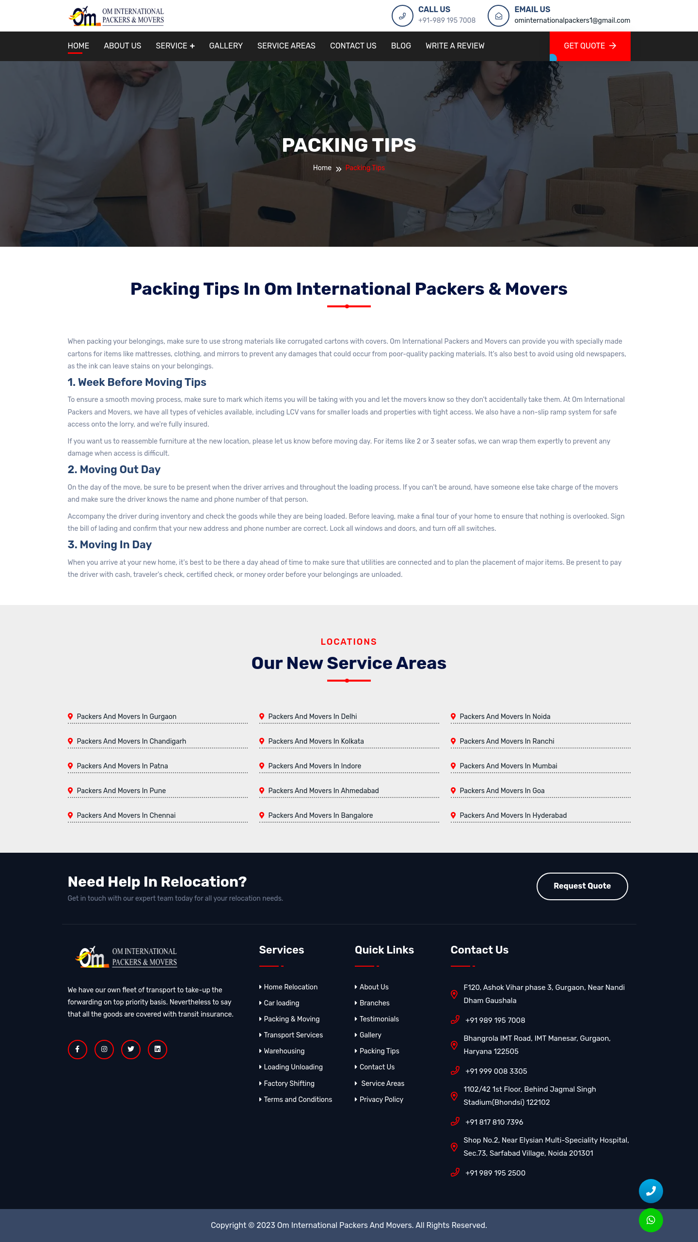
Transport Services (291, 1035)
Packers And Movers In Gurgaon (127, 717)
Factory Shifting (287, 1084)
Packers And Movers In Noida (505, 717)
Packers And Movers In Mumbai (508, 766)
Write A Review (455, 45)
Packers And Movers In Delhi (313, 717)
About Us (122, 45)
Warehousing (282, 1051)
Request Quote (582, 886)
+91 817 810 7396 (487, 1121)
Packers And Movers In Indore (315, 766)
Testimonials (377, 1019)
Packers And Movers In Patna (122, 766)
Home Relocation (288, 987)
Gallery (226, 45)
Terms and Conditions (296, 1100)
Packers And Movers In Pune (121, 791)
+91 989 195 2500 (488, 1172)
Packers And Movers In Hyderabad (513, 816)
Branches (372, 1003)
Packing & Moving (289, 1019)
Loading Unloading (291, 1067)
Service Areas (286, 45)
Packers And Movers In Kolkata (316, 741)
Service (172, 45)
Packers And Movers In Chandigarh (132, 741)
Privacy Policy (379, 1100)
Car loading (279, 1003)
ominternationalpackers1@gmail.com (572, 20)
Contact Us (353, 45)
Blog (401, 45)
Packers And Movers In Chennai (126, 816)
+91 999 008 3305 (489, 1070)
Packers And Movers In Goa (502, 791)
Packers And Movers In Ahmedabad (324, 791)
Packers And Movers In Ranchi (507, 741)
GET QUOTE (590, 45)
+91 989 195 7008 (488, 1019)
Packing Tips (377, 1051)
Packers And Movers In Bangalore (321, 816)
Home (79, 45)
